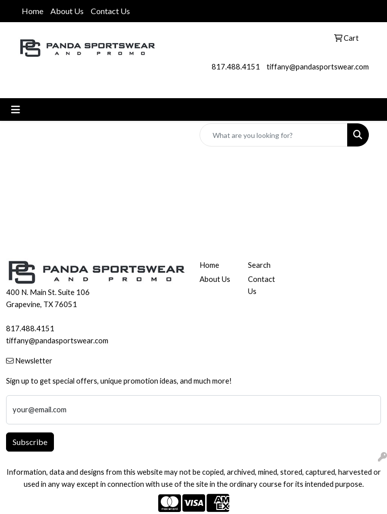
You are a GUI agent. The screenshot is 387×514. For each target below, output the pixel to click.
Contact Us (110, 11)
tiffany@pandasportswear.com (318, 66)
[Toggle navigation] (15, 109)
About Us (67, 11)
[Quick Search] (274, 134)
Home (32, 11)
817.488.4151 (236, 66)
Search (259, 265)
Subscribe (30, 442)
